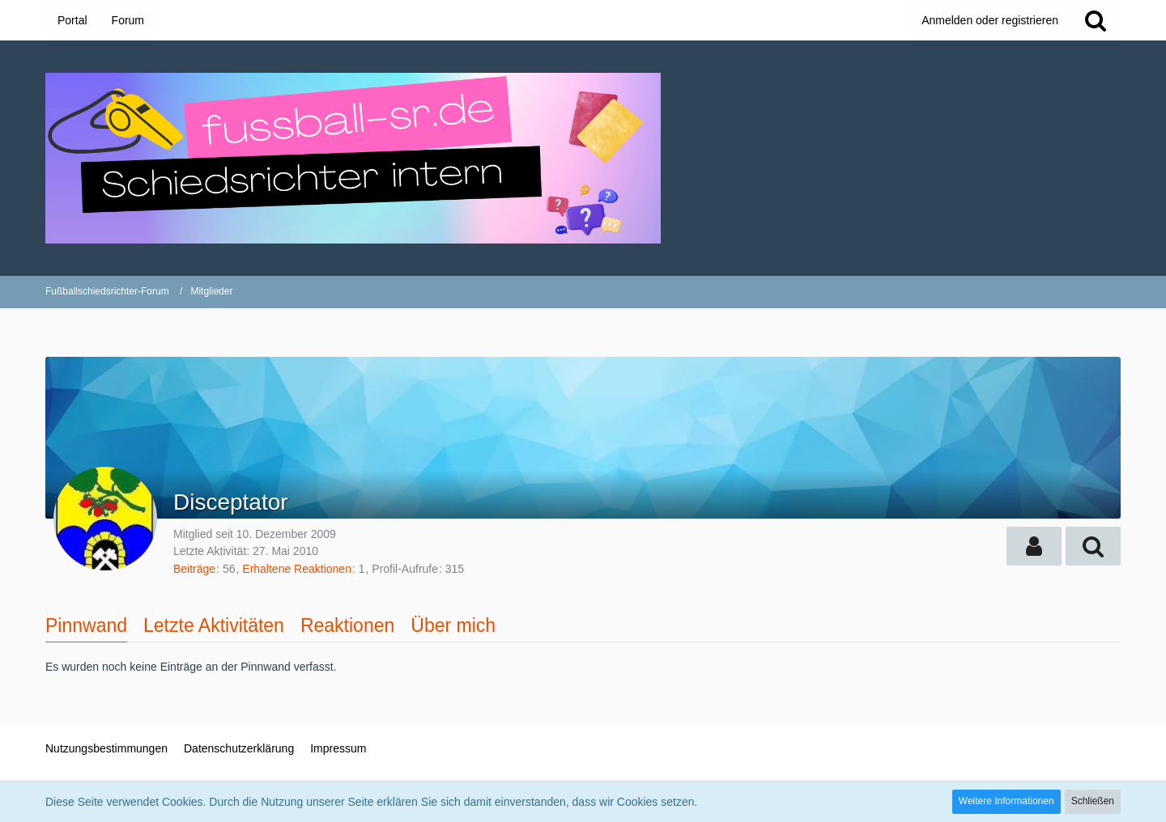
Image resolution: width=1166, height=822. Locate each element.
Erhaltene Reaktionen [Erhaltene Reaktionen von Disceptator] (296, 568)
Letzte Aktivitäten (213, 625)
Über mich (453, 625)
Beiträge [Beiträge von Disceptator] (194, 568)
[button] (1034, 546)
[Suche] (1095, 20)
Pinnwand (86, 625)
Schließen (1092, 801)
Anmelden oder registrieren (989, 20)
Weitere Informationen (1006, 801)
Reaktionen (347, 625)
